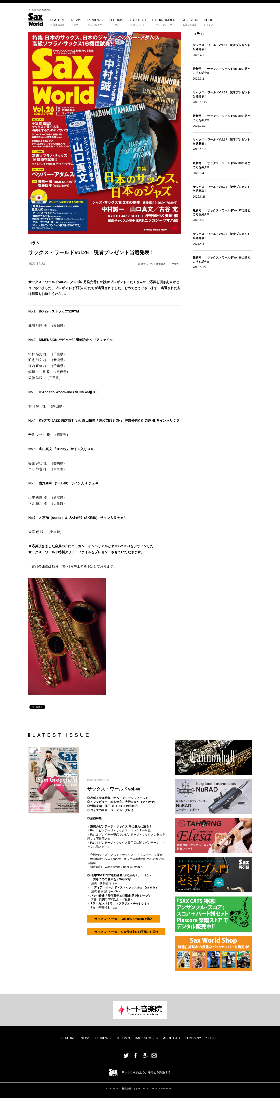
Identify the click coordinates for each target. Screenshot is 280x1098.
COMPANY (193, 1038)
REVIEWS (95, 22)
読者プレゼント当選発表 (152, 264)
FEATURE (57, 22)
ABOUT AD (137, 22)
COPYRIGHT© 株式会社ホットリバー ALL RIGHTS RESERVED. (140, 1088)
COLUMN (116, 22)
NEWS (76, 22)
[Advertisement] (222, 336)
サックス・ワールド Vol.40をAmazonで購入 (124, 917)
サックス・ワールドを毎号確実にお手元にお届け (126, 926)
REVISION (189, 22)
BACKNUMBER (164, 22)
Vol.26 (175, 264)
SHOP (208, 22)
